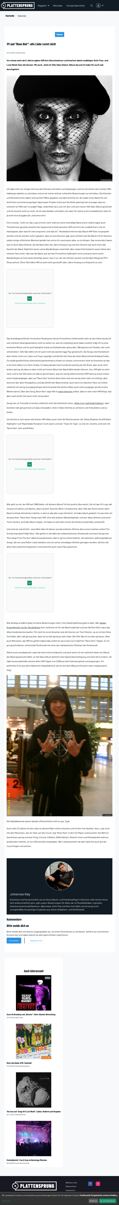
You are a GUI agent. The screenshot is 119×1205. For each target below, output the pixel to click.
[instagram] (98, 1184)
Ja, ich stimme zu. (107, 1201)
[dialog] (59, 1198)
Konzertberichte (76, 5)
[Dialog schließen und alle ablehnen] (117, 1194)
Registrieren (36, 940)
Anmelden (14, 940)
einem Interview (65, 391)
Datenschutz (71, 1186)
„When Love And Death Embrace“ (88, 403)
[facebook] (90, 1184)
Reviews (57, 5)
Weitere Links (71, 1182)
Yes (29, 298)
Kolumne (60, 34)
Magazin (42, 5)
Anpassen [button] (6, 1201)
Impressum (70, 1190)
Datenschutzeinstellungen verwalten (30, 303)
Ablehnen (93, 1201)
